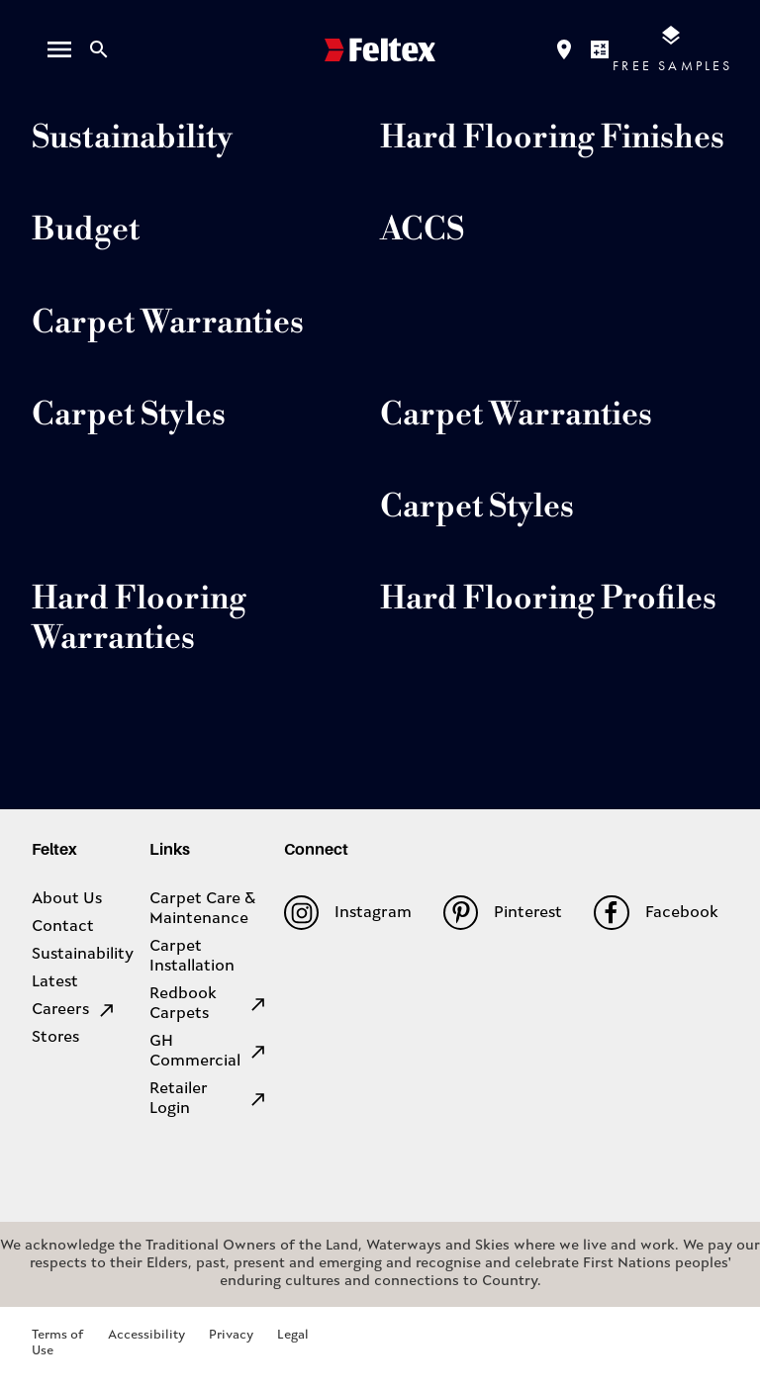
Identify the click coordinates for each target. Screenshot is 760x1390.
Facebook (655, 912)
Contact (63, 927)
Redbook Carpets (208, 1004)
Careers (74, 1010)
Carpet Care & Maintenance (202, 909)
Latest (55, 982)
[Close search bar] (99, 49)
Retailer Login (208, 1099)
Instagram (348, 912)
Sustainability (83, 955)
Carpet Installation (192, 956)
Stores (55, 1038)
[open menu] (59, 49)
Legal (293, 1335)
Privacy (231, 1335)
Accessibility (146, 1335)
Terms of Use (57, 1343)
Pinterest (502, 912)
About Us (67, 899)
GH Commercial (208, 1051)
